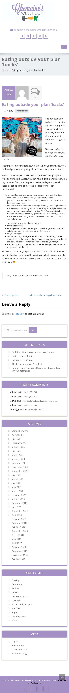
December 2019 (19, 503)
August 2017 (18, 535)
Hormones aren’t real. (22, 360)
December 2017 (19, 523)
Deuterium (17, 584)
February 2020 (19, 495)
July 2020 (16, 483)
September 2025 (20, 431)
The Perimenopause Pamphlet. (27, 364)
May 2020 (16, 487)
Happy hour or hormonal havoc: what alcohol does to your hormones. (37, 369)
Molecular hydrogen (22, 604)
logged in (19, 313)
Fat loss (15, 588)
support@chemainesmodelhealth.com (36, 29)
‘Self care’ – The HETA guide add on (44, 295)
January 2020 (18, 499)
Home (5, 70)
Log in (15, 641)
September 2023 (20, 471)
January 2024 (18, 459)
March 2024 (17, 455)
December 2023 (19, 463)
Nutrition (16, 608)
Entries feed (18, 645)
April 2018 (17, 515)
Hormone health (20, 596)
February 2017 (19, 547)
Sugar (15, 612)
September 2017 (20, 531)
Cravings (16, 580)
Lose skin (16, 600)
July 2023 (16, 475)
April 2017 (17, 543)
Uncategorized (22, 110)
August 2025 (18, 435)
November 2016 (20, 555)
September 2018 (20, 511)
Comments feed (19, 649)
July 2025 (16, 439)
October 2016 (18, 559)
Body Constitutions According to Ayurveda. (33, 352)
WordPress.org (19, 653)
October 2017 (18, 527)
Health (15, 592)
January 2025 (18, 447)
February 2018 (19, 519)
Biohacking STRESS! (28, 392)
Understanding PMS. (22, 356)
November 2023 (20, 467)
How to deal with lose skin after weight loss (39, 400)
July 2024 (16, 451)
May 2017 (16, 539)
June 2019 (16, 507)
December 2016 (19, 551)
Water (15, 620)
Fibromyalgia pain (11, 295)
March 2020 (17, 491)
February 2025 (19, 443)
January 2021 (18, 479)
